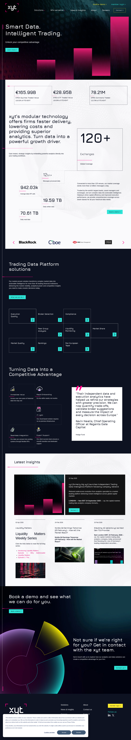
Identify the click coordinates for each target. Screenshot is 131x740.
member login (115, 708)
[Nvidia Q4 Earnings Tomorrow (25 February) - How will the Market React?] (69, 543)
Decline (78, 732)
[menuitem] (99, 4)
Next (123, 242)
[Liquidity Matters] (30, 551)
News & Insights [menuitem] (78, 10)
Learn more (12, 50)
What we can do (17, 298)
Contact (119, 10)
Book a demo (114, 212)
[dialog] (45, 725)
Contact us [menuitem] (87, 712)
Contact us (119, 670)
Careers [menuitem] (106, 10)
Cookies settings (49, 732)
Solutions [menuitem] (38, 10)
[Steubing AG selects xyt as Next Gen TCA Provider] (109, 543)
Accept (64, 732)
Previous (13, 242)
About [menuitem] (85, 707)
